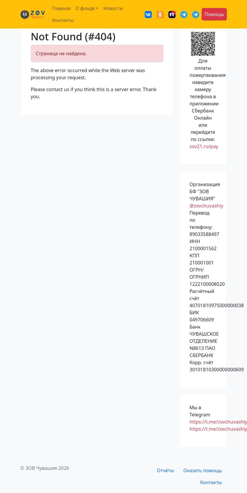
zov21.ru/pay (203, 146)
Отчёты (165, 470)
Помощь (214, 14)
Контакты (63, 20)
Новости (112, 8)
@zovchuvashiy (206, 205)
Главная (61, 8)
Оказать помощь (202, 470)
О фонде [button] (85, 8)
